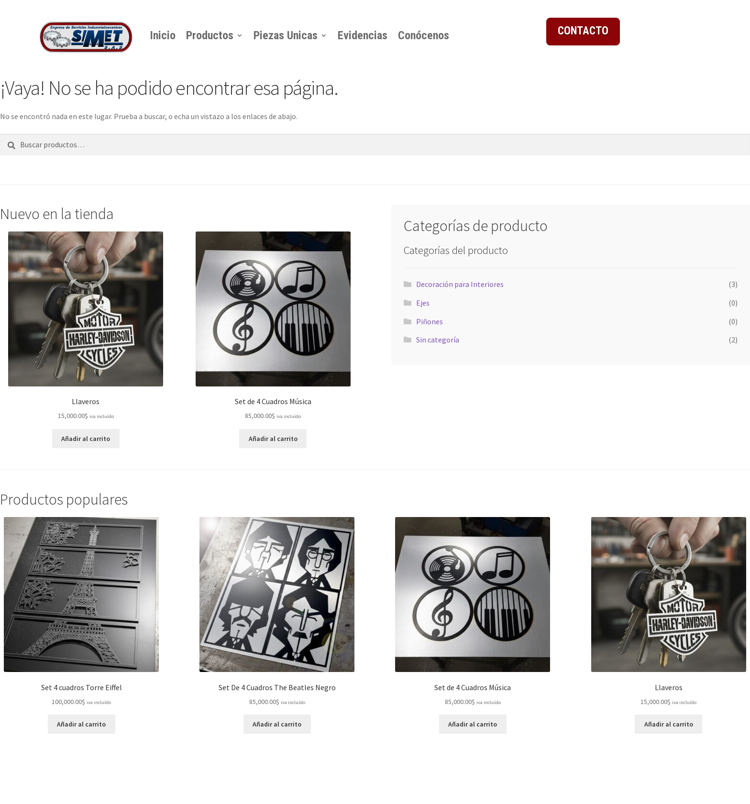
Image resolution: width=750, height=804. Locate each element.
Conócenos (423, 35)
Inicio (163, 35)
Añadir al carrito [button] (85, 438)
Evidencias (362, 35)
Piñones (429, 321)
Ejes (423, 303)
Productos (209, 35)
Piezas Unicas (286, 35)
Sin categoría (437, 339)
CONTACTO (583, 30)
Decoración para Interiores (460, 284)
